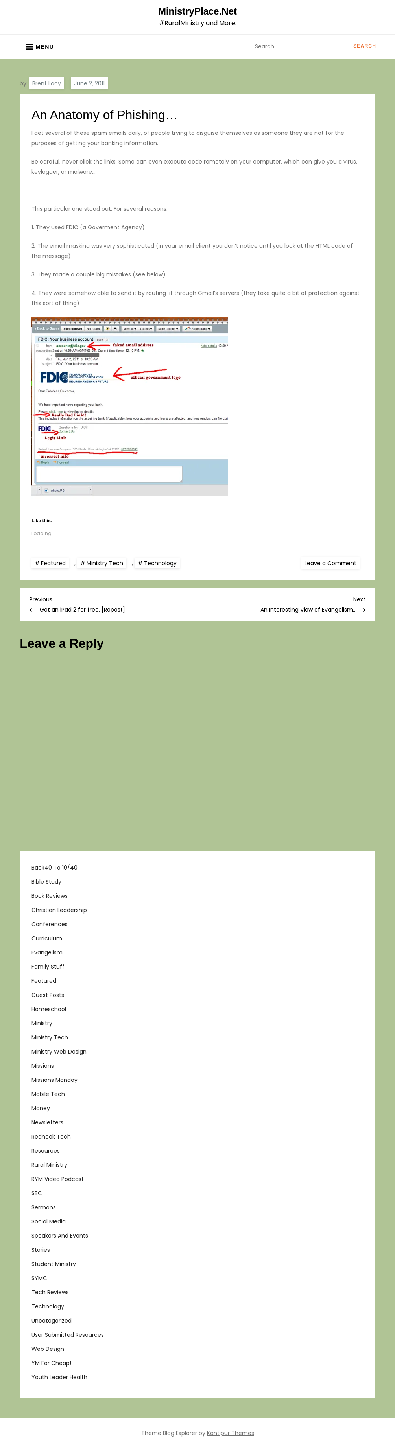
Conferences (49, 924)
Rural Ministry (49, 1165)
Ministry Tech (105, 563)
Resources (45, 1151)
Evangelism (47, 952)
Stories (40, 1250)
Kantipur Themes (230, 1433)
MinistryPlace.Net (197, 11)
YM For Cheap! (51, 1363)
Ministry (41, 1023)
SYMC (39, 1278)
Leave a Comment (332, 563)
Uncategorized (51, 1321)
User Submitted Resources (67, 1335)
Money (40, 1108)
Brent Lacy (46, 83)
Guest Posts (47, 995)
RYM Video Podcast (57, 1179)
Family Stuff (48, 967)
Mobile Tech (48, 1094)
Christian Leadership (59, 910)
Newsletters (47, 1122)
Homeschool (48, 1009)
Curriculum (46, 938)
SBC (36, 1193)
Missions (42, 1066)
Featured (53, 563)
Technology (160, 563)
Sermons (43, 1207)
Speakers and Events (59, 1236)
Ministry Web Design (59, 1052)
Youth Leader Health (59, 1377)
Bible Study (46, 882)
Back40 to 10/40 (54, 867)
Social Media (48, 1221)
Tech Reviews (50, 1292)
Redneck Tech (51, 1136)
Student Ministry (53, 1264)
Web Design (47, 1349)
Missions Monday (54, 1080)
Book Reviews (49, 896)
